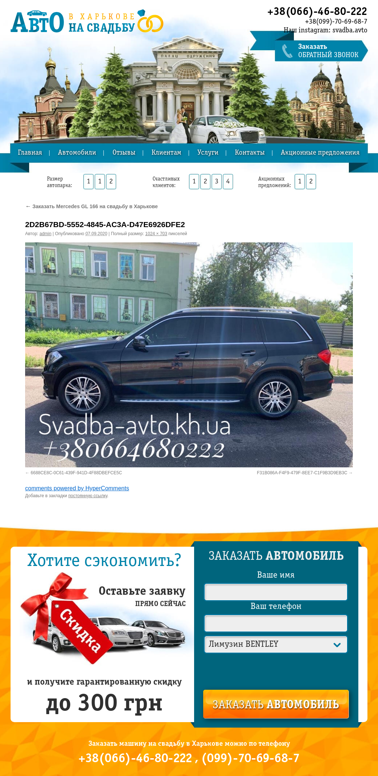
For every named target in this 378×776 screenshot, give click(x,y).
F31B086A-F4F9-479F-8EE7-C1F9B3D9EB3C (302, 472)
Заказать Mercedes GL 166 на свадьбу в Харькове (91, 206)
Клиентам (166, 153)
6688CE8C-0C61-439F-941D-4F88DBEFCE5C (76, 472)
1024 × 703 (156, 233)
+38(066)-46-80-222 (317, 12)
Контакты (250, 153)
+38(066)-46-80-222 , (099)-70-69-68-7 (189, 759)
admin (46, 233)
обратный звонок (332, 51)
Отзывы (124, 153)
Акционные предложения (320, 153)
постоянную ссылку (87, 495)
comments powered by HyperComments (77, 488)
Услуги (207, 153)
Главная (30, 153)
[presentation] (276, 670)
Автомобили (77, 153)
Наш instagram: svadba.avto (325, 30)
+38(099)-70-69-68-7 (336, 22)
